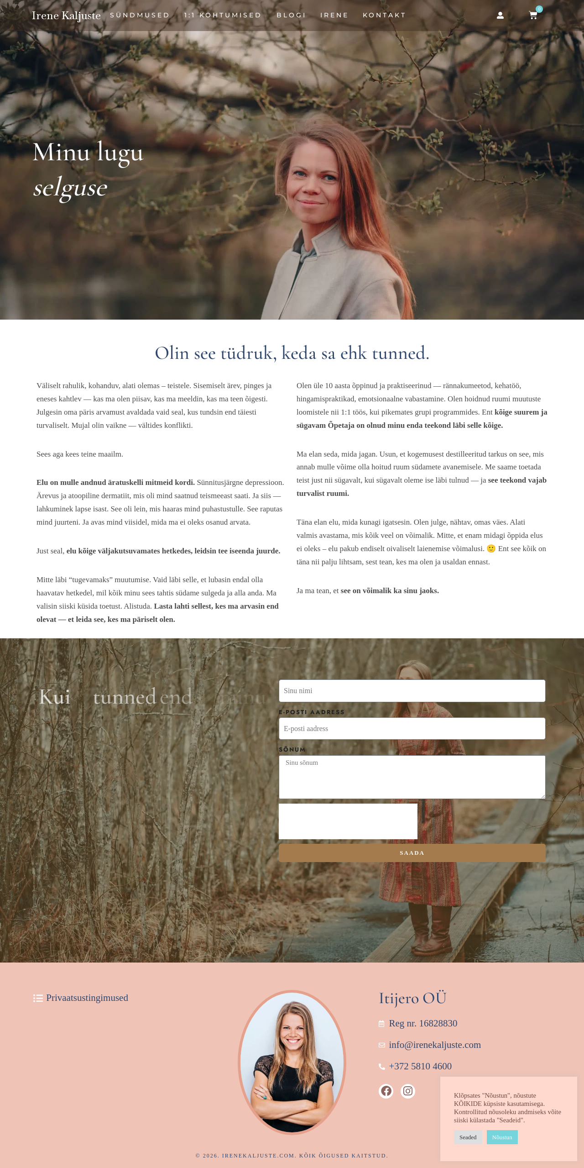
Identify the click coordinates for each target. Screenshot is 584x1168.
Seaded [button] (468, 1137)
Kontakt (385, 15)
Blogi (291, 15)
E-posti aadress (312, 712)
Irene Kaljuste (66, 15)
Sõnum (292, 749)
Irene (334, 15)
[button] (500, 15)
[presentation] (348, 821)
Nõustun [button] (502, 1137)
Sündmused (140, 15)
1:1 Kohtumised (223, 15)
